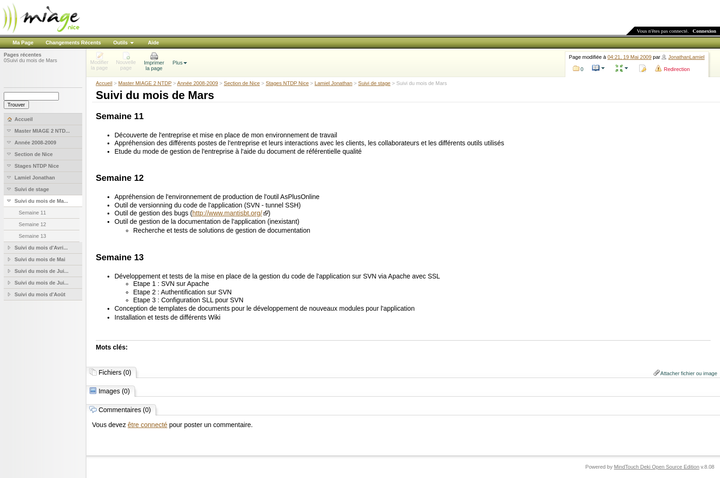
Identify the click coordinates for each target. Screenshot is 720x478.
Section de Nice (242, 83)
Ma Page (23, 42)
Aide (153, 42)
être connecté (147, 424)
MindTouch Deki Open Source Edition (656, 467)
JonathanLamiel (686, 57)
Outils (120, 42)
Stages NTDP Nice (287, 83)
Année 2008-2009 (197, 83)
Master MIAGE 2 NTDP (144, 83)
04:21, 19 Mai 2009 (629, 57)
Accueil (104, 83)
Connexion (704, 31)
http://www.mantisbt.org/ (227, 213)
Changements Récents (73, 42)
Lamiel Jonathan (333, 83)
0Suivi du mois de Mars (30, 60)
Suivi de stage (374, 83)
